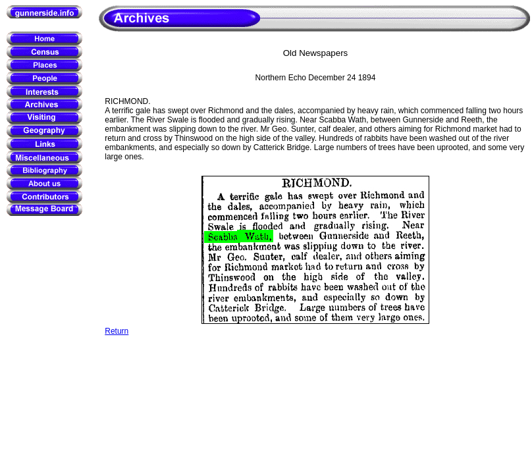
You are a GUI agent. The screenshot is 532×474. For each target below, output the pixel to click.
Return (116, 331)
